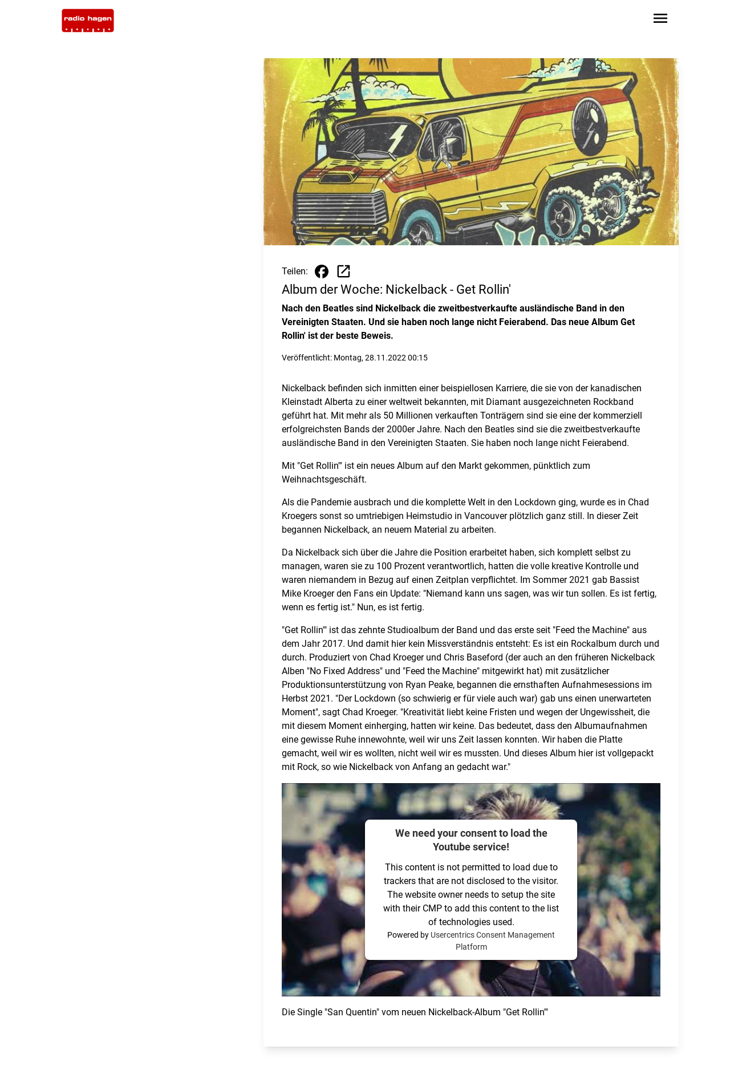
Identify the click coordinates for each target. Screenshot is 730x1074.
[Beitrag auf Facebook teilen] (321, 271)
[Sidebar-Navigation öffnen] (660, 20)
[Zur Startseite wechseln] (87, 21)
